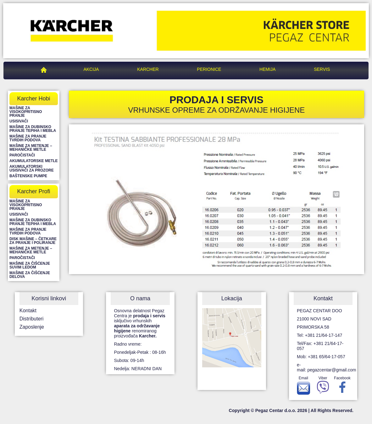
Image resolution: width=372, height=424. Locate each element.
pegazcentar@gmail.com (331, 369)
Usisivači (18, 121)
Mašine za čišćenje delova (29, 275)
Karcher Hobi (33, 98)
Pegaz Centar (45, 69)
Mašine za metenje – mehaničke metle (30, 148)
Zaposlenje (31, 327)
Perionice (209, 69)
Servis (322, 69)
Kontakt (27, 310)
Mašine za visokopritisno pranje (25, 112)
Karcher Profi (33, 191)
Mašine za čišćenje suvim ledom (29, 265)
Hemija (267, 69)
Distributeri (31, 318)
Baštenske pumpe (28, 176)
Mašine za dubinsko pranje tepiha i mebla (32, 129)
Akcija (91, 69)
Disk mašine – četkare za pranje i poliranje (33, 241)
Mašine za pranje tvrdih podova (28, 138)
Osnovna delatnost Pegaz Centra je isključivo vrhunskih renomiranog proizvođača (139, 323)
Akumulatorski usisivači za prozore (31, 168)
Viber (323, 386)
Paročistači (22, 155)
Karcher (147, 69)
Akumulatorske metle (33, 161)
